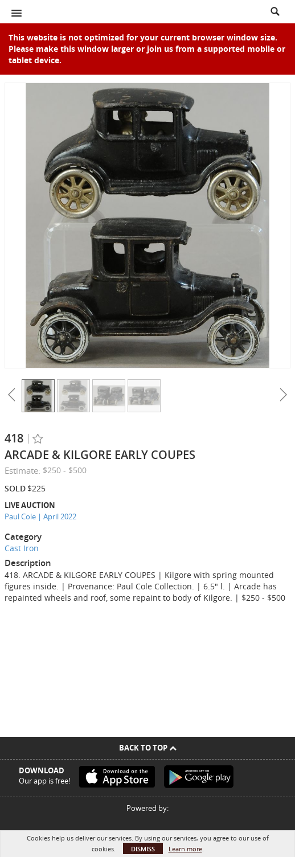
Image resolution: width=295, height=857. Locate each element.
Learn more (185, 848)
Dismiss (143, 848)
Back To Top (148, 748)
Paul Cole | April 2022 (40, 516)
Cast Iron (22, 548)
